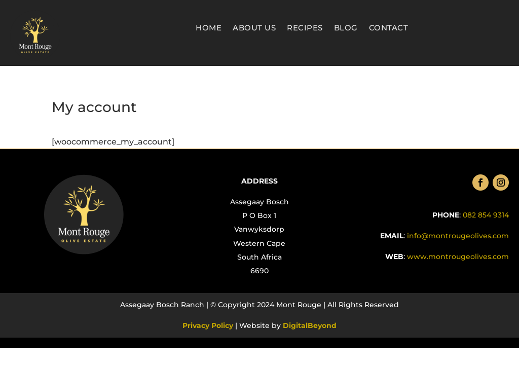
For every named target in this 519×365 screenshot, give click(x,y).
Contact (389, 28)
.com (457, 256)
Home (208, 28)
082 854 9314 (486, 215)
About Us (254, 28)
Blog (346, 28)
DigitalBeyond (309, 325)
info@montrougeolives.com (458, 235)
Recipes (305, 28)
